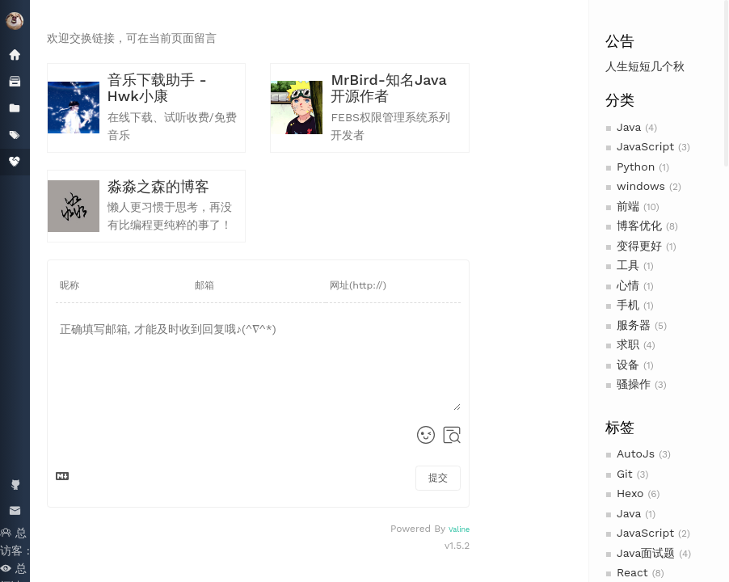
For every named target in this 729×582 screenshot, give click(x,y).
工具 (628, 265)
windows (641, 185)
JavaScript (645, 146)
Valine (459, 529)
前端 (628, 206)
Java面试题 (646, 552)
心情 (628, 285)
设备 (628, 364)
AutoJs (636, 453)
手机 (628, 304)
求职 (628, 344)
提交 (438, 477)
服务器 (634, 324)
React (632, 572)
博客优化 (639, 225)
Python (636, 166)
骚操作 (634, 383)
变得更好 (639, 245)
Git (625, 473)
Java (629, 126)
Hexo (630, 493)
